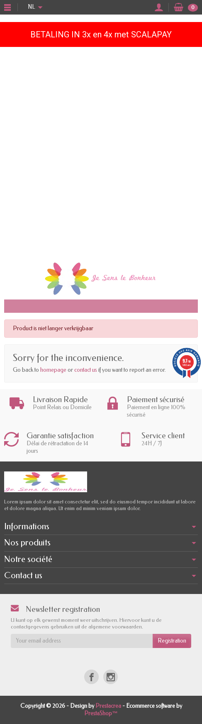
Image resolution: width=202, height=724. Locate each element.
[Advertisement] (101, 152)
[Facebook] (91, 677)
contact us (85, 369)
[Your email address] (82, 641)
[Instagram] (110, 677)
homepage (53, 369)
